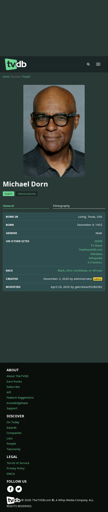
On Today (13, 422)
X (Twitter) (95, 262)
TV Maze (96, 245)
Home (6, 76)
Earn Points (14, 381)
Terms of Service (18, 463)
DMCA (11, 473)
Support (12, 408)
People (26, 76)
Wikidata (96, 254)
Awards (12, 427)
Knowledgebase (17, 403)
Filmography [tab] (61, 206)
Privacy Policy (16, 468)
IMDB (98, 241)
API (9, 392)
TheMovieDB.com (90, 249)
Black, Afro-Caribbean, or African (80, 270)
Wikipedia (95, 258)
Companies (14, 433)
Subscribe (13, 387)
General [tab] (8, 206)
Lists (10, 438)
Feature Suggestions (20, 397)
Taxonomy (14, 449)
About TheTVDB (17, 376)
